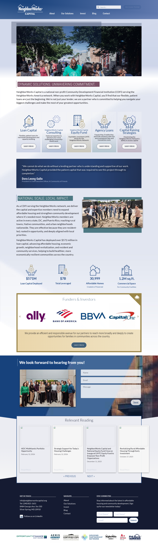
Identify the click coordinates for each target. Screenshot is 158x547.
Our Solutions (67, 13)
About (52, 13)
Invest (83, 13)
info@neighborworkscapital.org (33, 500)
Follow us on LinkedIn (33, 516)
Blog (94, 13)
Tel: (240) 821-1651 (28, 503)
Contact (106, 13)
